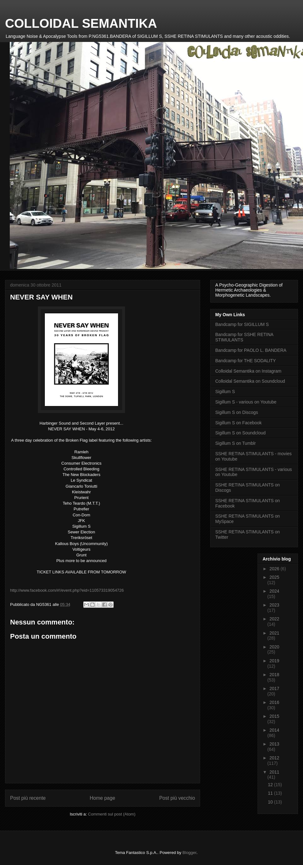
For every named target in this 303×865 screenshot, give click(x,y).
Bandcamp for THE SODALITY (245, 360)
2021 (274, 633)
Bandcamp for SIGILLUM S (242, 324)
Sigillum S (225, 391)
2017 (274, 688)
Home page (102, 798)
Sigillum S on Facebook (238, 422)
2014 (274, 730)
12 (271, 784)
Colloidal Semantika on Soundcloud (250, 381)
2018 (274, 674)
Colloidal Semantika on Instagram (248, 371)
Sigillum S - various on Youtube (245, 401)
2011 (274, 772)
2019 (274, 660)
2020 (274, 646)
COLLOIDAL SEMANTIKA (81, 23)
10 (271, 801)
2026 (275, 568)
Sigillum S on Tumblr (235, 443)
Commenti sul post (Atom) (111, 814)
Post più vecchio (177, 798)
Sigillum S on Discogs (236, 412)
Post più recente (28, 798)
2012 (274, 757)
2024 (274, 591)
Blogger (189, 852)
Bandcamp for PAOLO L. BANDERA (250, 350)
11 (271, 793)
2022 (274, 618)
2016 (274, 702)
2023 (274, 604)
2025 (274, 577)
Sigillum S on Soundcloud (240, 432)
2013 (274, 743)
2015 (274, 716)
